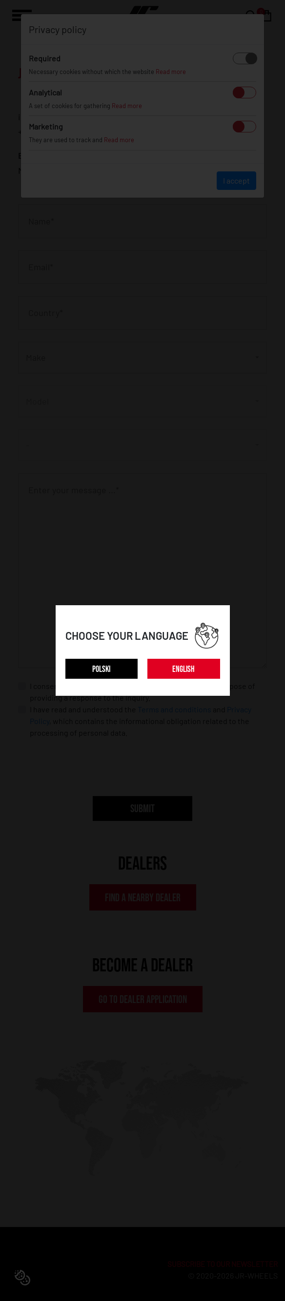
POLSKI (101, 669)
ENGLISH (183, 669)
